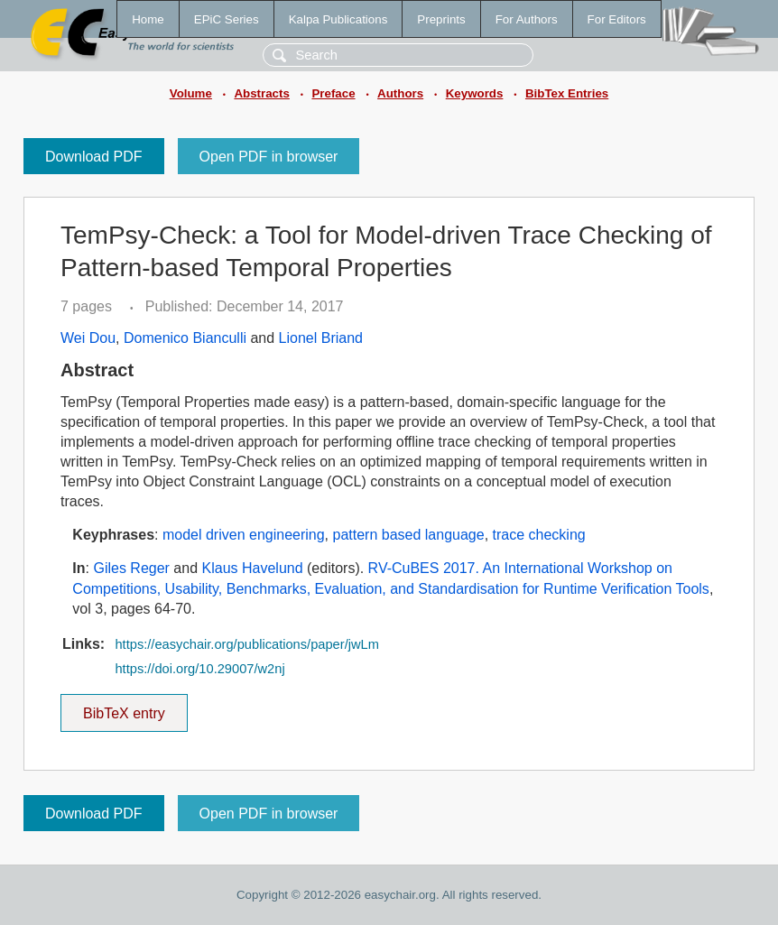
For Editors (617, 19)
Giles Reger (131, 568)
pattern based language (409, 534)
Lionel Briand (321, 338)
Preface (333, 93)
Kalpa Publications (338, 19)
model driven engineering (243, 534)
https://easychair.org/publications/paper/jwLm (246, 644)
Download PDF (94, 156)
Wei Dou (88, 338)
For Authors (527, 19)
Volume (191, 93)
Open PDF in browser (268, 156)
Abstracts (261, 93)
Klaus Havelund (252, 568)
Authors (400, 93)
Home (148, 19)
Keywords (475, 93)
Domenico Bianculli (185, 338)
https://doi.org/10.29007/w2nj (199, 668)
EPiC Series (226, 19)
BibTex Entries (566, 93)
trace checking (539, 534)
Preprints (441, 19)
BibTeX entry (123, 707)
